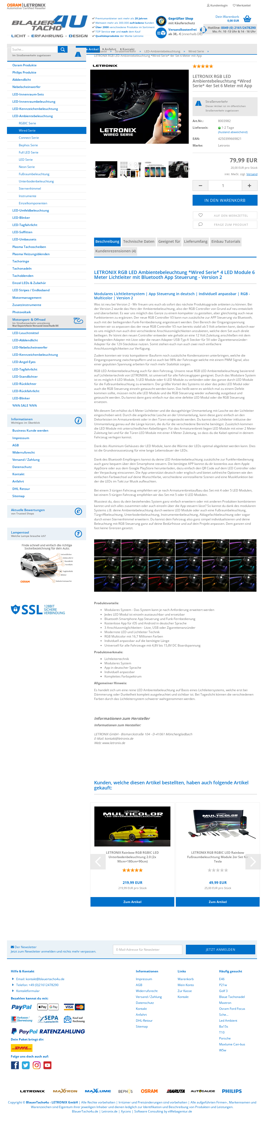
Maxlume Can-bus (232, 1055)
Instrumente (27, 207)
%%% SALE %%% (24, 416)
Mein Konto (186, 996)
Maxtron (225, 1014)
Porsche (225, 1049)
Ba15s (223, 1037)
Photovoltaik (21, 323)
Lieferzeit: (200, 138)
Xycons (126, 1122)
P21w (223, 996)
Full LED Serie (28, 163)
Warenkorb (186, 990)
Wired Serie (27, 141)
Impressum (20, 449)
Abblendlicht (21, 90)
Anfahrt (110, 49)
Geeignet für (169, 252)
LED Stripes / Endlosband (31, 301)
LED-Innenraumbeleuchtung (33, 112)
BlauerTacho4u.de (85, 1122)
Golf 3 (223, 1002)
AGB (15, 456)
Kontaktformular (28, 1002)
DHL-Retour (144, 1031)
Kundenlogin (217, 5)
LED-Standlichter (25, 387)
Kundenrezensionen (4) (115, 262)
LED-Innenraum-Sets (28, 105)
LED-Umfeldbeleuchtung (30, 221)
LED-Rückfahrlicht (25, 402)
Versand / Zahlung (26, 471)
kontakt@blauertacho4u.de (45, 990)
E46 (222, 990)
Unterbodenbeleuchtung (36, 192)
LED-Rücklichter (24, 395)
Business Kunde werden (30, 441)
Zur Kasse (185, 1002)
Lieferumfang (196, 252)
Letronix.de (110, 1122)
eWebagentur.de (180, 1122)
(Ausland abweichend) (233, 143)
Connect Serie (29, 149)
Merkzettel (242, 5)
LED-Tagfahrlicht (24, 236)
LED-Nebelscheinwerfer (29, 358)
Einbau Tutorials (225, 252)
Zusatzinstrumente (26, 316)
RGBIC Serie (27, 134)
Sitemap (18, 507)
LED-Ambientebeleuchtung (32, 127)
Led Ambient (228, 1031)
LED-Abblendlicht (25, 351)
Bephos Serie (28, 156)
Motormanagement (27, 309)
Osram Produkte (24, 76)
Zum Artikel (132, 913)
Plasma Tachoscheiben (29, 258)
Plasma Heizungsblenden (31, 265)
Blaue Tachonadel (232, 1008)
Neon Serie (27, 178)
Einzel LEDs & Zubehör (29, 294)
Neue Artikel (88, 49)
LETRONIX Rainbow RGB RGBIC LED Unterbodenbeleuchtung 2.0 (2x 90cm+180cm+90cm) (132, 867)
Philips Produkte (24, 83)
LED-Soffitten (22, 243)
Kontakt (128, 49)
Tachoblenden (23, 287)
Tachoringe (20, 272)
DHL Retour (21, 500)
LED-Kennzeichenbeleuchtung (35, 120)
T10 (222, 1043)
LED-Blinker (21, 229)
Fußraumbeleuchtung (34, 185)
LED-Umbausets (24, 250)
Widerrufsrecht (23, 463)
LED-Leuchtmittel (25, 344)
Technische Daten (138, 252)
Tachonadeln (22, 279)
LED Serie (26, 170)
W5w (222, 1061)
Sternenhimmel (30, 199)
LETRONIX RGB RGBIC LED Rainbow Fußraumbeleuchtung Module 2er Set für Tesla (217, 867)
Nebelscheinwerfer (26, 98)
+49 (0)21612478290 (44, 996)
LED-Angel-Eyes (24, 373)
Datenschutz (22, 478)
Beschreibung (107, 252)
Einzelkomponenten (33, 214)
